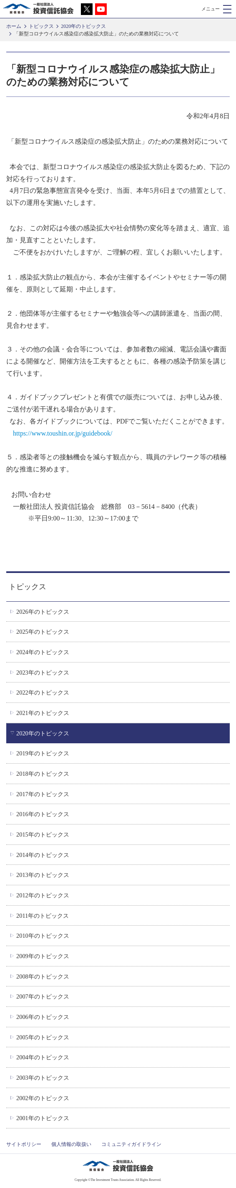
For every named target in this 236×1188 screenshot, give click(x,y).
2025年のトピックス (42, 631)
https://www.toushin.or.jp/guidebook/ (63, 433)
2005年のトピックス (42, 1037)
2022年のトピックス (42, 692)
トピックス (41, 26)
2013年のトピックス (42, 875)
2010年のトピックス (42, 935)
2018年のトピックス (42, 773)
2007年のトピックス (42, 996)
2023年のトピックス (42, 672)
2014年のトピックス (42, 855)
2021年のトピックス (42, 713)
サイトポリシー (23, 1144)
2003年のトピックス (42, 1077)
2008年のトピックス (42, 976)
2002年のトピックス (42, 1098)
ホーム (13, 26)
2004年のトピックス (42, 1057)
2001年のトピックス (42, 1118)
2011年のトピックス (42, 915)
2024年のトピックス (42, 652)
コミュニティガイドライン (131, 1144)
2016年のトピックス (42, 814)
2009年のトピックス (42, 956)
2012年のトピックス (42, 895)
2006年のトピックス (42, 1017)
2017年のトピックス (42, 794)
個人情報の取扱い (71, 1144)
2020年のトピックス (83, 26)
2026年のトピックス (42, 611)
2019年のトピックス (42, 753)
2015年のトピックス (42, 834)
